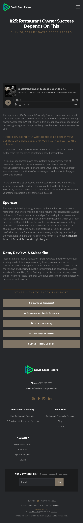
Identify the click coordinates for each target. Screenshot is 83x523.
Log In (23, 459)
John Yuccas (34, 512)
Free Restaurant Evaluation (22, 416)
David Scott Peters (22, 444)
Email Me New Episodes (41, 344)
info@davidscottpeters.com (45, 388)
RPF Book (22, 449)
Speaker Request (23, 454)
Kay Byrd (54, 512)
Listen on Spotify (41, 323)
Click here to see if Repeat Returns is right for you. (40, 237)
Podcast (60, 426)
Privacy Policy (55, 505)
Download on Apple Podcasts (41, 313)
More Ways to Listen (41, 333)
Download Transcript (41, 303)
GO (59, 482)
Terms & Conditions (29, 505)
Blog (60, 421)
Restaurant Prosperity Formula (60, 416)
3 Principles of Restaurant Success (23, 421)
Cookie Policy (43, 505)
